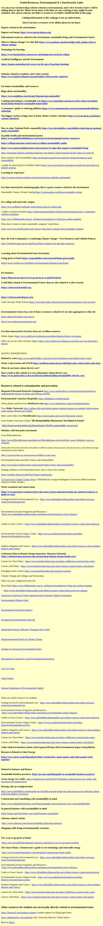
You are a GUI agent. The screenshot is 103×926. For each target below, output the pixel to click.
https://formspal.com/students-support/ (19, 912)
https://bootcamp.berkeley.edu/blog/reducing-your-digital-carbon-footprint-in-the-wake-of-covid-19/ (47, 153)
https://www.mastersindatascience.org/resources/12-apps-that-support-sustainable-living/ (45, 148)
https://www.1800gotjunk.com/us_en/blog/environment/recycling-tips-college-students (41, 219)
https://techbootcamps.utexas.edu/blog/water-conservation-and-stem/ (67, 363)
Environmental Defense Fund (14, 600)
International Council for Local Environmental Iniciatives (27, 659)
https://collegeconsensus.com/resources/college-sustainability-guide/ (34, 143)
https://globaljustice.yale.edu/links (17, 917)
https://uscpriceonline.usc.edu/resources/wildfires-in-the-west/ (28, 455)
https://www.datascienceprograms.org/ (19, 321)
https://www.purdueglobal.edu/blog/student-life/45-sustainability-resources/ (40, 425)
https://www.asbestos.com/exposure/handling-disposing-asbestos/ (32, 823)
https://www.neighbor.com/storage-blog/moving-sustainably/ (30, 96)
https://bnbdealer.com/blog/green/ (54, 398)
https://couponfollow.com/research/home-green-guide (48, 258)
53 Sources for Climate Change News (18, 479)
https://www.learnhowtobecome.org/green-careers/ (48, 571)
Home (11, 922)
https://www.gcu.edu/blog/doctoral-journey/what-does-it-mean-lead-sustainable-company (42, 229)
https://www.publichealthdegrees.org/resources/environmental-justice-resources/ (40, 138)
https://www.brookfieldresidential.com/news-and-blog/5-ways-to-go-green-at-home (40, 843)
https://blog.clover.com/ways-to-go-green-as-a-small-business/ (31, 277)
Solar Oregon (7, 678)
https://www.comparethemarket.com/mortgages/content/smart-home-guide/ (36, 852)
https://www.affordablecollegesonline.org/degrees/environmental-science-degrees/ (40, 514)
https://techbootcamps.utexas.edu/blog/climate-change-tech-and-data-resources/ (38, 243)
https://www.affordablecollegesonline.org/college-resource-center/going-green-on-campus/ (46, 590)
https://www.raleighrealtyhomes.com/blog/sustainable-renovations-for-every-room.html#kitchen (45, 803)
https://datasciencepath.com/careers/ (17, 316)
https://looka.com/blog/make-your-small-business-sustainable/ (29, 813)
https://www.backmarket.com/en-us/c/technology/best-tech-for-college (35, 54)
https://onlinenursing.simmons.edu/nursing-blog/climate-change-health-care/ (38, 556)
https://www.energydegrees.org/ (35, 32)
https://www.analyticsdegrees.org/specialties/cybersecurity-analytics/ (34, 76)
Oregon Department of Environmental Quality (22, 688)
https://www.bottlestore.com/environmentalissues (66, 403)
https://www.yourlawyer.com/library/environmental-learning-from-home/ (35, 263)
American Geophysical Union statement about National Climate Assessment (36, 595)
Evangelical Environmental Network (18, 620)
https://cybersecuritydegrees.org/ (17, 297)
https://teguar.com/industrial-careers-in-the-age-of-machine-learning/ (35, 64)
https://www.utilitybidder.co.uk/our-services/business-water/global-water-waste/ (55, 358)
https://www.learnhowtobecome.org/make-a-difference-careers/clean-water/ (60, 561)
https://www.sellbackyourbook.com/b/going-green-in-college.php (31, 207)
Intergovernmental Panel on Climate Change (21, 639)
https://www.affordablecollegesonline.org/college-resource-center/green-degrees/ (62, 524)
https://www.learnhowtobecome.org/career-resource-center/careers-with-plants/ (57, 566)
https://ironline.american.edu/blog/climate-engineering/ (26, 474)
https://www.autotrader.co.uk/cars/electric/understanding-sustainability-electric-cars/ (43, 375)
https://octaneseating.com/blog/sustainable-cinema (58, 192)
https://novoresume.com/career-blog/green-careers (60, 416)
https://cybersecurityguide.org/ (16, 287)
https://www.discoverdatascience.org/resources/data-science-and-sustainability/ (37, 465)
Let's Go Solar (7, 668)
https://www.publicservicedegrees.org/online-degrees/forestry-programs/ (48, 336)
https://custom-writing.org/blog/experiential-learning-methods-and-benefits (36, 177)
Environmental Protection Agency (17, 610)
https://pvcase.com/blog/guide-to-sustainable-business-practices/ (63, 774)
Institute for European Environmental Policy (21, 649)
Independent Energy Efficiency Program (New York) (25, 629)
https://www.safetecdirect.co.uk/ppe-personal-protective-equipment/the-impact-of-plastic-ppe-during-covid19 (48, 392)
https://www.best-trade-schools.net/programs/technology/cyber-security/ (62, 302)
